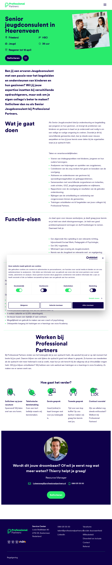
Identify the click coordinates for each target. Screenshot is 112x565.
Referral (86, 546)
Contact (86, 542)
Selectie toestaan (56, 305)
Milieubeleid (88, 534)
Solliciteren (13, 58)
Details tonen (94, 298)
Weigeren (24, 305)
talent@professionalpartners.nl (71, 530)
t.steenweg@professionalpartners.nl (49, 483)
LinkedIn (61, 534)
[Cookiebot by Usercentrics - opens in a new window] (87, 258)
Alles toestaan (88, 305)
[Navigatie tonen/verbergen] (105, 5)
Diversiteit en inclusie (92, 538)
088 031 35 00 (64, 526)
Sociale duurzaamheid (92, 530)
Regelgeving (12, 557)
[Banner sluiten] (103, 258)
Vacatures (87, 526)
